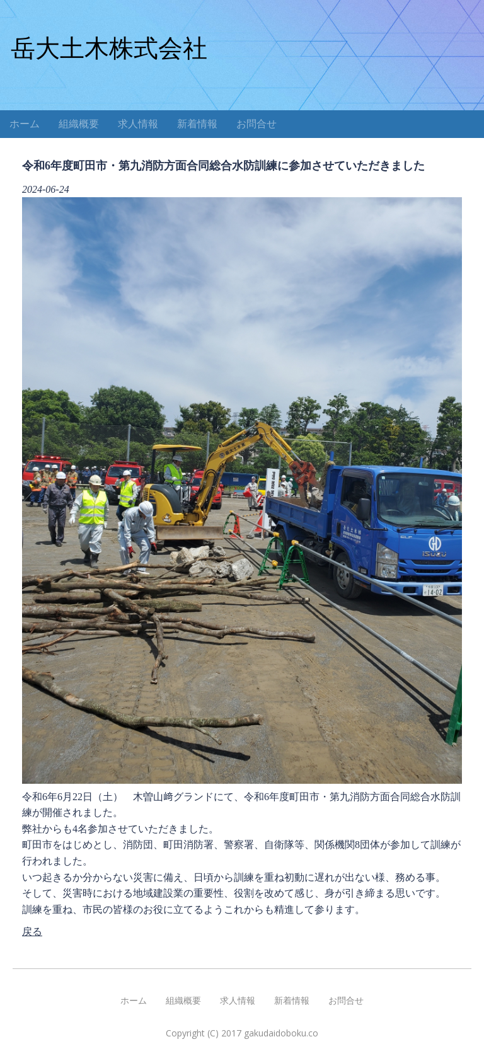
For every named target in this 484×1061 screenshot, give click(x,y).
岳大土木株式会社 (109, 48)
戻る (32, 931)
